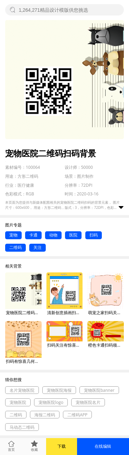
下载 (61, 446)
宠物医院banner (99, 390)
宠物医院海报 (59, 390)
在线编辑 (103, 446)
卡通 (33, 235)
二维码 (15, 247)
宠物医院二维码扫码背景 (24, 313)
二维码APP (77, 415)
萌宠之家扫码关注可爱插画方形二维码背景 (106, 313)
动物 (53, 235)
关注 (37, 247)
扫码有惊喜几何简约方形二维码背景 (24, 361)
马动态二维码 (22, 427)
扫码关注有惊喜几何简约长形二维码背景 (65, 345)
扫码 (93, 235)
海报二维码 (44, 415)
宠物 (13, 235)
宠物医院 (18, 402)
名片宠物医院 (22, 390)
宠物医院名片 (88, 402)
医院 (73, 235)
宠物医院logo (51, 402)
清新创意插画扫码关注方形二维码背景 (65, 313)
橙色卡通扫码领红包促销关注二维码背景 (106, 345)
